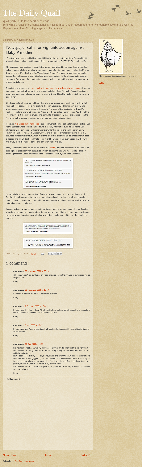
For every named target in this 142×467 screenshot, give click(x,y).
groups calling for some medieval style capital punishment (55, 88)
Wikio (101, 83)
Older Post (87, 455)
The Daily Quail (32, 13)
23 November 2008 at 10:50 (37, 290)
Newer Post (10, 455)
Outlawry (52, 148)
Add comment (13, 379)
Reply (15, 281)
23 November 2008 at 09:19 (37, 271)
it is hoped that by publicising (28, 124)
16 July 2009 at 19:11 (34, 344)
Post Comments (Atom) (24, 461)
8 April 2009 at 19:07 (33, 325)
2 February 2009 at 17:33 (35, 306)
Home (48, 455)
